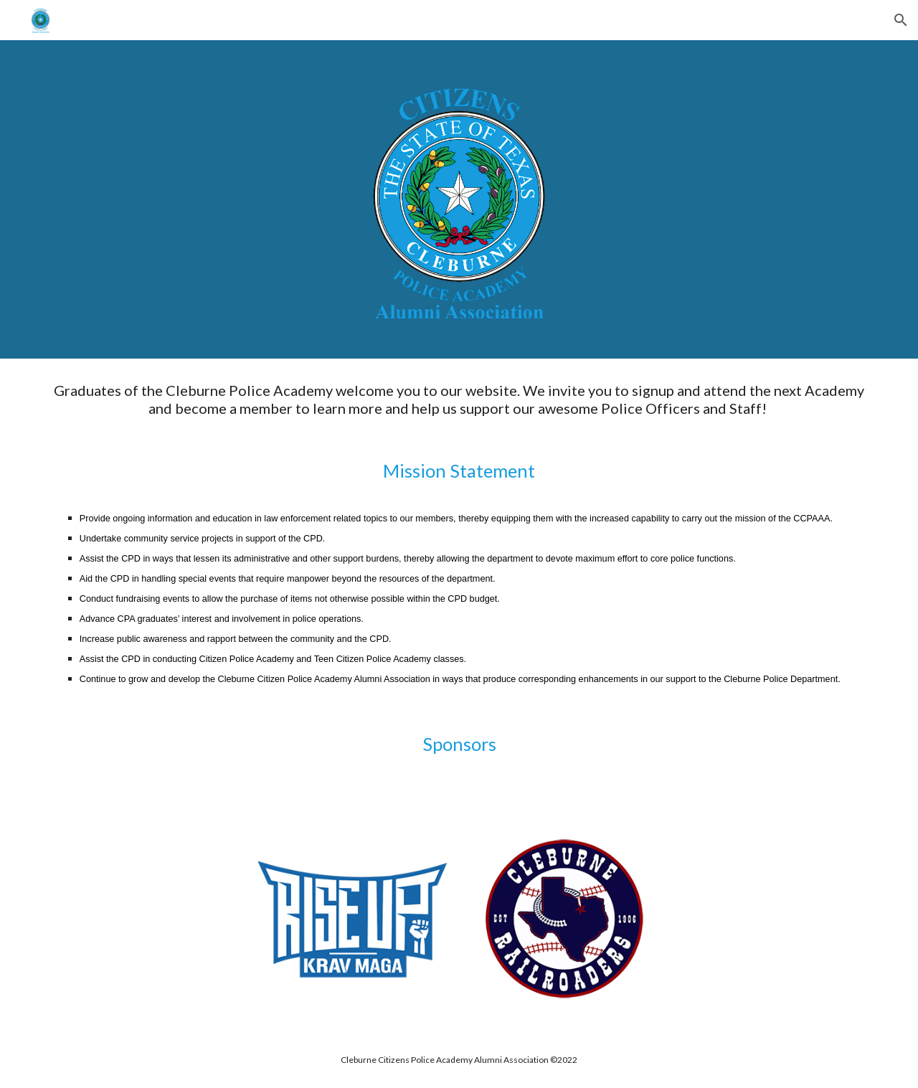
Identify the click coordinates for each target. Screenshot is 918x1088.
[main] (459, 533)
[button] (901, 20)
